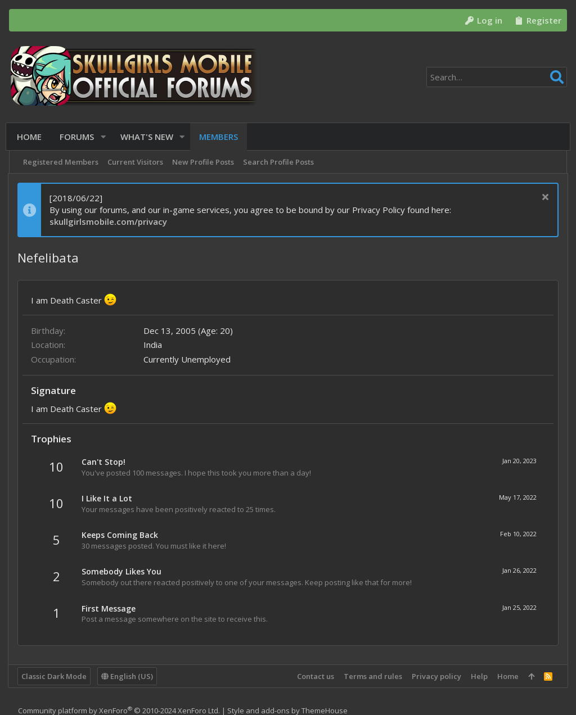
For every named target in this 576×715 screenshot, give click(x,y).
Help (478, 676)
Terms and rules (372, 676)
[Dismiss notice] (543, 198)
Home (507, 676)
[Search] (496, 77)
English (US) (128, 676)
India (154, 344)
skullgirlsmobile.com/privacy (109, 221)
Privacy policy (435, 676)
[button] (105, 137)
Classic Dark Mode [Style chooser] (55, 676)
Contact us (314, 676)
